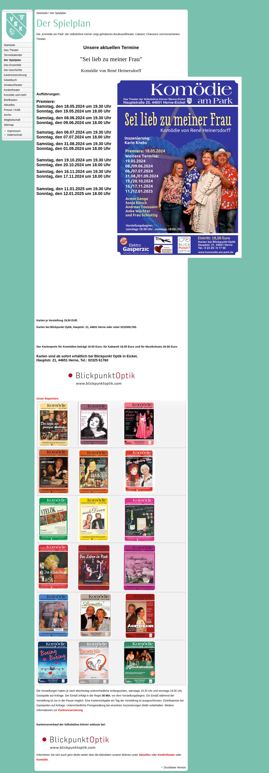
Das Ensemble (12, 65)
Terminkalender (13, 55)
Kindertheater (12, 89)
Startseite (9, 45)
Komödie (42, 759)
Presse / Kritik (12, 109)
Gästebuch (10, 79)
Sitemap (9, 124)
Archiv (7, 114)
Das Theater (11, 50)
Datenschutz (14, 134)
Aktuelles (9, 104)
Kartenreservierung (15, 74)
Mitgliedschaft (12, 119)
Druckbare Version (175, 767)
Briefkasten (10, 99)
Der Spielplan (12, 60)
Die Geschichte (13, 70)
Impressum (14, 130)
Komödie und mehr (15, 94)
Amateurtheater (13, 84)
